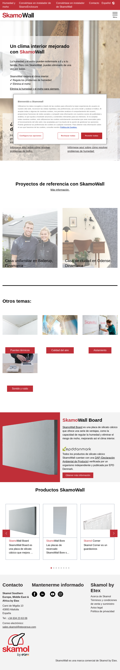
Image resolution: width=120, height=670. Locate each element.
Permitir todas (91, 136)
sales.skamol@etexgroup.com (19, 627)
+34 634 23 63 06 (17, 618)
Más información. (60, 189)
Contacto (94, 3)
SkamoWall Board (72, 427)
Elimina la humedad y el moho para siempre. (35, 89)
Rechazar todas (68, 136)
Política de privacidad (102, 611)
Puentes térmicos (20, 350)
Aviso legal (97, 607)
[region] (60, 119)
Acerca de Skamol (101, 596)
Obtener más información (78, 475)
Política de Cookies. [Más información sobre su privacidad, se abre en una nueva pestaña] (68, 127)
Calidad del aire (60, 350)
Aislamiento (100, 350)
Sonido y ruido (20, 388)
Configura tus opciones (30, 136)
